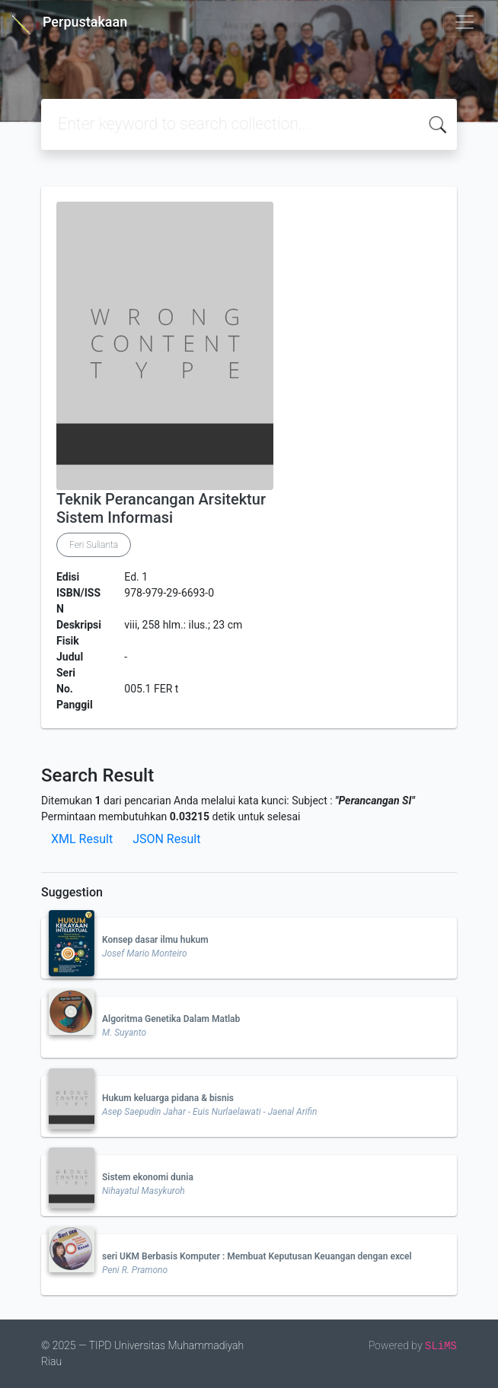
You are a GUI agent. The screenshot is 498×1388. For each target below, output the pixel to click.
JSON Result (166, 839)
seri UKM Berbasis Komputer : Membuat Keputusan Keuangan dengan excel (257, 1256)
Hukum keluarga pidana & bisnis (168, 1098)
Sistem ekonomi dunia (147, 1177)
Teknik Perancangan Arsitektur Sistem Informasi (161, 508)
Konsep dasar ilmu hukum (155, 939)
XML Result (82, 839)
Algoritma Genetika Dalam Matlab (171, 1019)
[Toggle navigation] (464, 22)
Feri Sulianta (93, 545)
